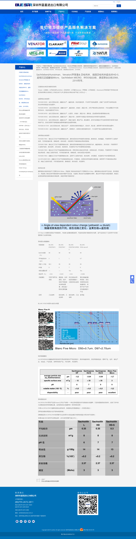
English (118, 2)
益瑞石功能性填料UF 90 (24, 135)
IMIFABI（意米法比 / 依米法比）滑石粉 (24, 127)
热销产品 (48, 11)
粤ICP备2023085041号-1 (68, 534)
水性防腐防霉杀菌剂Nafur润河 (24, 154)
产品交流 (88, 11)
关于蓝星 (35, 11)
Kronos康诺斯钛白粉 (24, 160)
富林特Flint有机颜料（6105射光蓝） (24, 120)
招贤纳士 (101, 11)
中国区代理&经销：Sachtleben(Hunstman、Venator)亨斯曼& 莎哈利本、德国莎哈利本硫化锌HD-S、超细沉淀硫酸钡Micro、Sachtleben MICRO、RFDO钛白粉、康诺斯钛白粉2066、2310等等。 (25, 89)
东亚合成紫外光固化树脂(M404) (24, 142)
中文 (114, 2)
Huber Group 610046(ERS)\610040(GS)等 (25, 171)
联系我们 (114, 11)
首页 (21, 11)
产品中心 (61, 11)
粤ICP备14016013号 (89, 530)
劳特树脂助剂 (22, 164)
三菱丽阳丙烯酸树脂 (24, 148)
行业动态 (75, 11)
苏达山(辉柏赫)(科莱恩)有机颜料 (24, 112)
